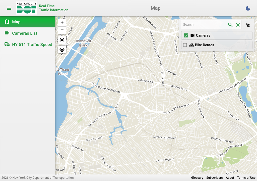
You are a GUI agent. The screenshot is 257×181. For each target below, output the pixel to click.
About (230, 177)
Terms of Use (246, 177)
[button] (62, 23)
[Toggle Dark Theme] (248, 8)
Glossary (197, 177)
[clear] (238, 25)
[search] (230, 25)
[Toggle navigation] (9, 8)
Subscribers (214, 177)
